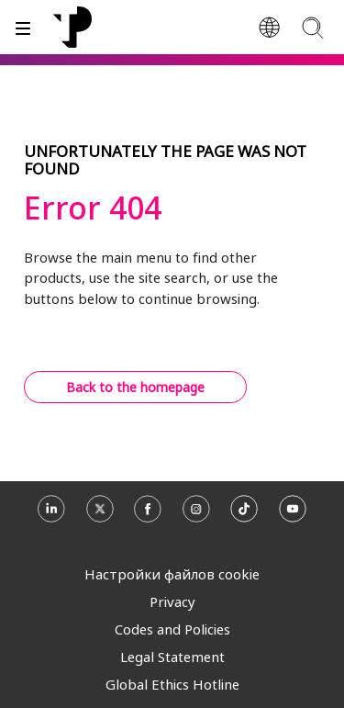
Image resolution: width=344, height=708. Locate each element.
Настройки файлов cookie (172, 574)
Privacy (172, 601)
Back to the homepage (135, 387)
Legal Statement (172, 656)
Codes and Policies (172, 629)
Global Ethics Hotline (172, 684)
